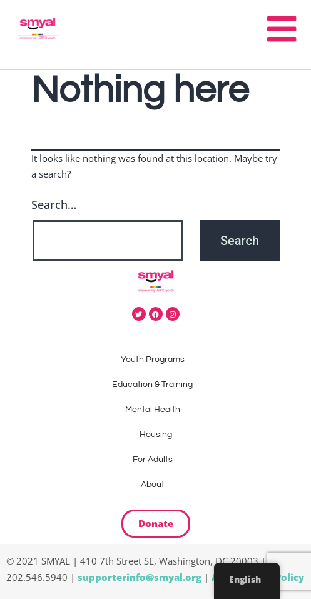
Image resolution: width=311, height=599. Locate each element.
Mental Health (155, 409)
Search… (53, 204)
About (156, 484)
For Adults (156, 459)
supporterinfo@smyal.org (139, 577)
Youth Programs (156, 359)
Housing (156, 434)
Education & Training (155, 384)
